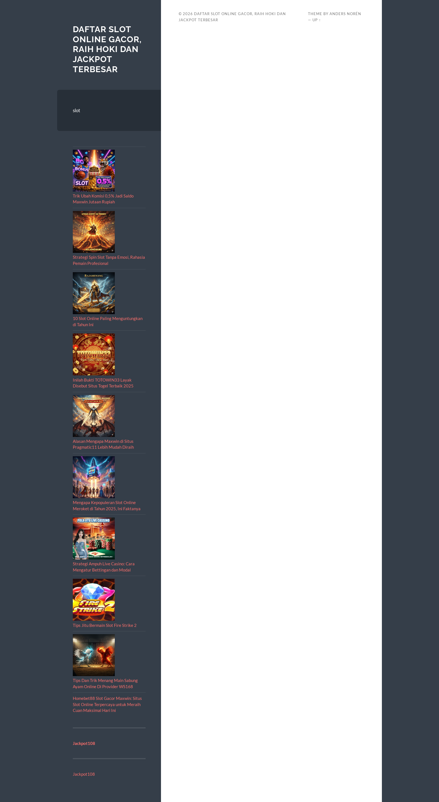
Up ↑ (316, 20)
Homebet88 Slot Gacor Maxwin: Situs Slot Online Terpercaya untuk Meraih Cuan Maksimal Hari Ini (107, 704)
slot (76, 110)
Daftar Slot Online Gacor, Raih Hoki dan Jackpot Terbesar (107, 49)
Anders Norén (345, 13)
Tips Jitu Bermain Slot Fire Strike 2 (105, 625)
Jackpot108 (84, 774)
